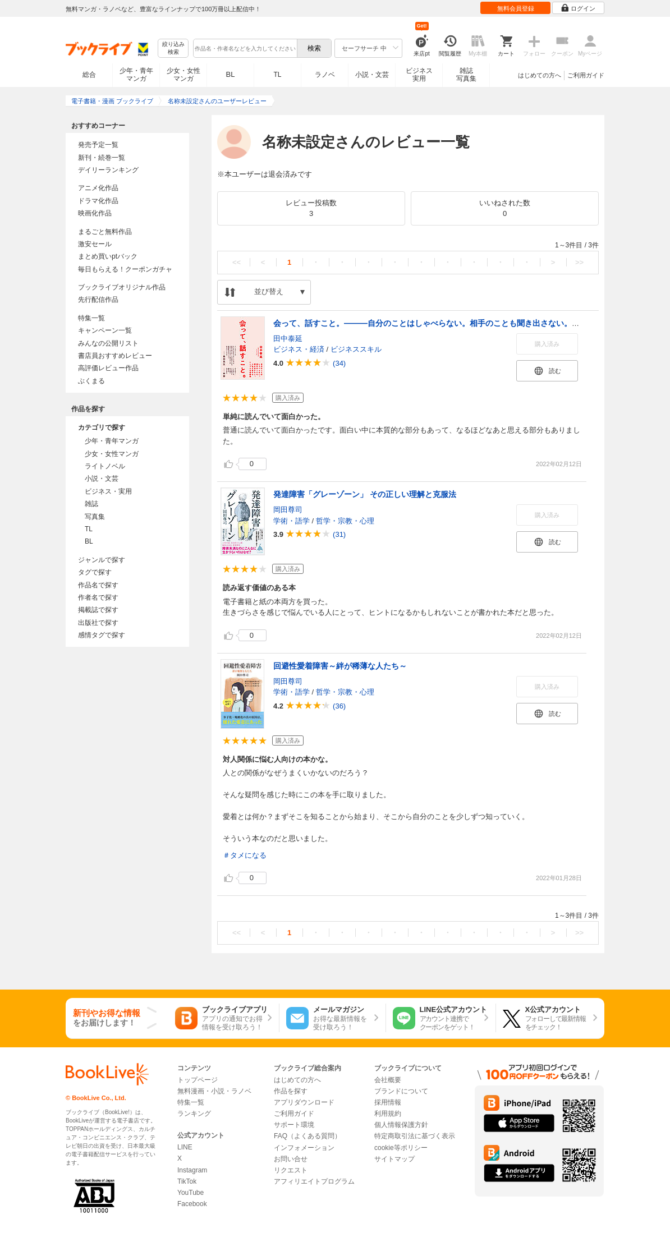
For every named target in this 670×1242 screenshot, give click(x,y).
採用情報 (387, 1102)
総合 (89, 75)
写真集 (95, 517)
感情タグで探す (101, 635)
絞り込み (173, 48)
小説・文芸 (372, 75)
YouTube (190, 1193)
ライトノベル (105, 466)
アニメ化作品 (98, 188)
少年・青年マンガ (136, 74)
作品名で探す (98, 585)
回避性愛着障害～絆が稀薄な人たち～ (340, 665)
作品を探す (291, 1091)
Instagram (192, 1170)
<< (236, 262)
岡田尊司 (287, 509)
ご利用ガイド (585, 75)
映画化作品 (95, 213)
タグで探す (95, 572)
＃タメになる (245, 855)
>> (579, 262)
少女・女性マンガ (183, 74)
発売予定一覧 (98, 145)
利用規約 (387, 1113)
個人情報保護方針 (401, 1125)
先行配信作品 (98, 299)
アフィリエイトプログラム (314, 1181)
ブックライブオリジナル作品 (122, 287)
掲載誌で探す (98, 610)
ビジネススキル (356, 349)
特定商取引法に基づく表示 (414, 1136)
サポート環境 (294, 1125)
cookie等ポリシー (401, 1148)
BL (230, 74)
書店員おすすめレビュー (115, 356)
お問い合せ (291, 1159)
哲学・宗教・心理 (345, 521)
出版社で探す (98, 623)
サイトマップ (394, 1159)
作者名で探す (98, 597)
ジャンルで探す (101, 560)
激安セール (95, 244)
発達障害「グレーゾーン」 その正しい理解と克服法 (364, 494)
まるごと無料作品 (105, 232)
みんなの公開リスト (108, 343)
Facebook (192, 1204)
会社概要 (387, 1080)
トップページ (197, 1080)
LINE (184, 1147)
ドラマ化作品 (98, 201)
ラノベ (325, 75)
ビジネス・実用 (108, 491)
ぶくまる (91, 381)
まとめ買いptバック (107, 256)
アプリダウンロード (304, 1102)
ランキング (194, 1113)
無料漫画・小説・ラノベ (214, 1091)
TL (277, 75)
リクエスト (291, 1170)
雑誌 (91, 504)
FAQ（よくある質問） (307, 1136)
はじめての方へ (539, 75)
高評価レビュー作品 (108, 368)
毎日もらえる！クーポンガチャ (125, 269)
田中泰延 (287, 338)
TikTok (186, 1181)
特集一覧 (91, 318)
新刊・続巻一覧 (101, 158)
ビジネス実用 (419, 74)
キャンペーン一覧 (105, 330)
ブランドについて (401, 1091)
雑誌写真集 (466, 74)
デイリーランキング (108, 170)
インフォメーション (304, 1148)
